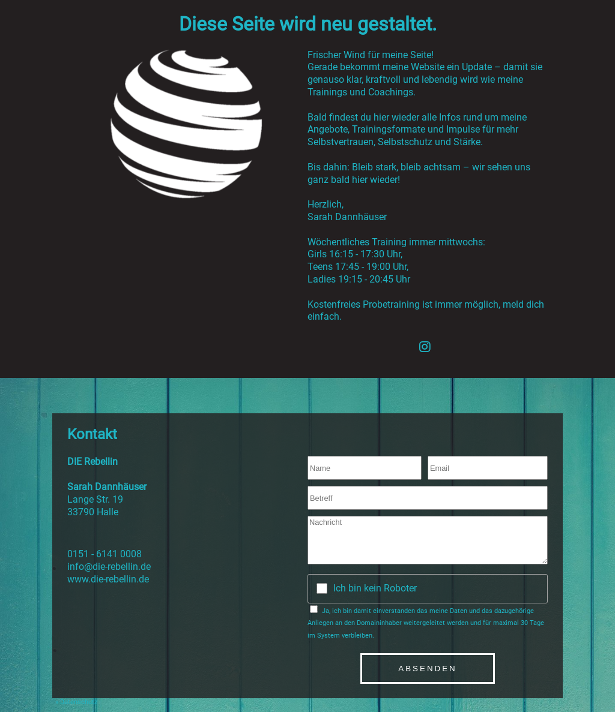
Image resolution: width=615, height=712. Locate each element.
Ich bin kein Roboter (375, 588)
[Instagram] (425, 347)
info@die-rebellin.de (109, 566)
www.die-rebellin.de (108, 579)
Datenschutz (78, 702)
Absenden (427, 668)
